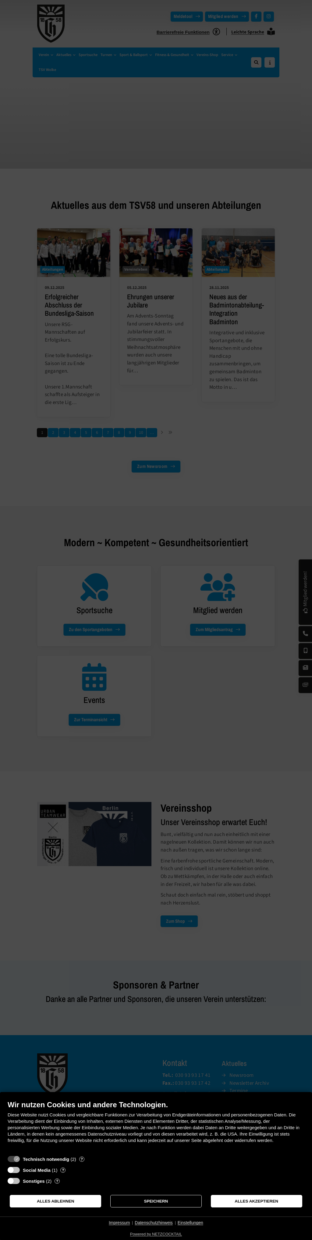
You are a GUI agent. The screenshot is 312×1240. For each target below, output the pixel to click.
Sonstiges (34, 1181)
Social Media (37, 1170)
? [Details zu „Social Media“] (63, 1170)
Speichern (156, 1201)
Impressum (119, 1222)
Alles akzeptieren (256, 1201)
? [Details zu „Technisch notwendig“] (81, 1159)
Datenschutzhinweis (154, 1222)
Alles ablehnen (55, 1201)
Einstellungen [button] (190, 1222)
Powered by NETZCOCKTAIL (156, 1234)
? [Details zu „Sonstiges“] (57, 1181)
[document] (156, 1126)
